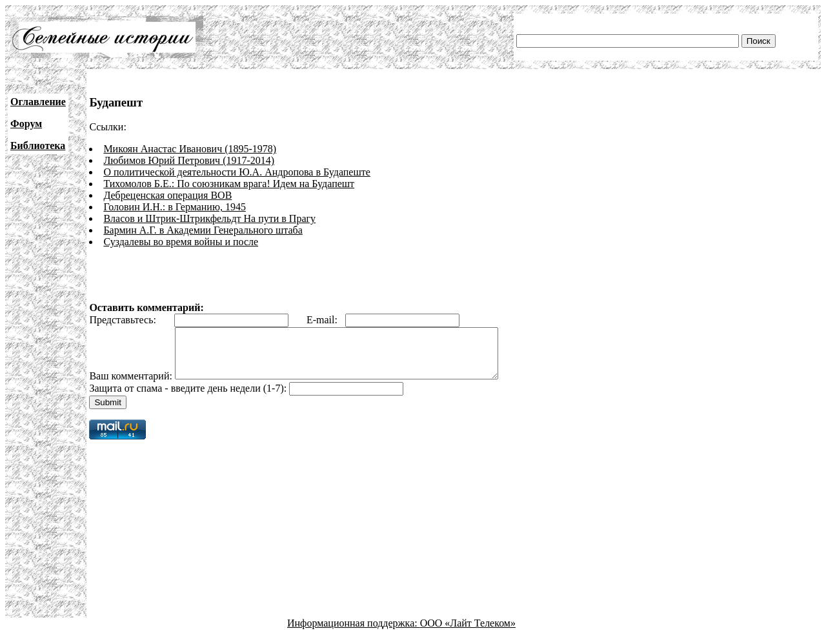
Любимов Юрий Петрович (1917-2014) (188, 160)
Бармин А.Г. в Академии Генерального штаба (202, 230)
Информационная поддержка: (353, 632)
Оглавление (38, 101)
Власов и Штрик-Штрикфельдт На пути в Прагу (209, 218)
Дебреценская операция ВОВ (167, 195)
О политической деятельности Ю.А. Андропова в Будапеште (236, 171)
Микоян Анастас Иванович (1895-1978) (189, 148)
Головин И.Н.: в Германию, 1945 (174, 206)
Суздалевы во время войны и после (180, 241)
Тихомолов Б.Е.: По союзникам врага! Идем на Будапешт (228, 183)
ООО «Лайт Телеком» (468, 632)
